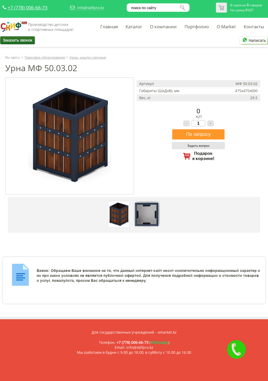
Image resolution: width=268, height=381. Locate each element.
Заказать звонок (17, 40)
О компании (163, 27)
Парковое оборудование (45, 57)
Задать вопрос (198, 145)
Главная (109, 27)
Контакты (254, 27)
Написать (253, 40)
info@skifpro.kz (90, 7)
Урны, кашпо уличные (87, 57)
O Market (226, 27)
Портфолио (197, 27)
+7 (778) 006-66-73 (27, 7)
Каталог (134, 27)
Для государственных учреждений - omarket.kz (134, 332)
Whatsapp (159, 342)
